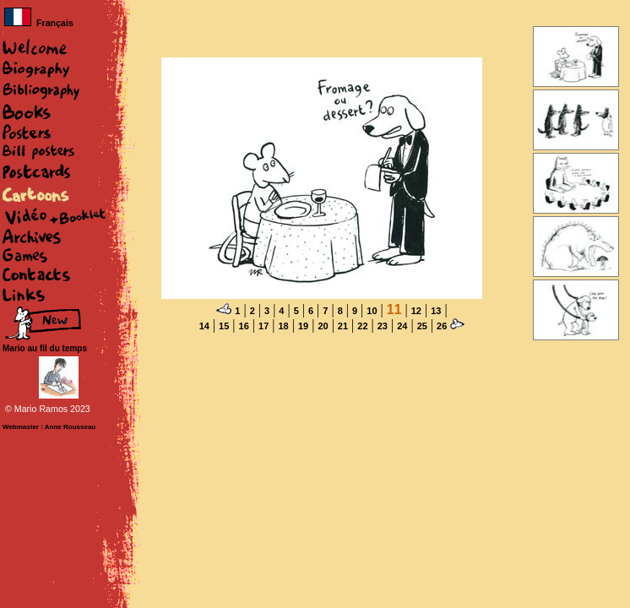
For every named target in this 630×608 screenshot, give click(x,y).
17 (263, 326)
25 (422, 326)
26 (442, 326)
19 (303, 326)
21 (343, 326)
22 (362, 326)
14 (204, 326)
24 (402, 326)
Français (39, 23)
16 (244, 326)
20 (323, 326)
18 (283, 326)
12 (416, 311)
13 (436, 311)
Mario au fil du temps (45, 348)
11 (394, 309)
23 (382, 326)
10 (372, 311)
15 (224, 326)
